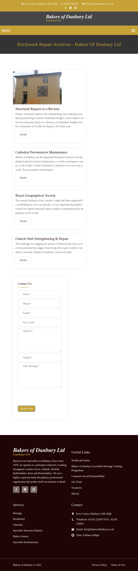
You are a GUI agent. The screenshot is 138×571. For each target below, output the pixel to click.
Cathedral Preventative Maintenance (41, 152)
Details (23, 134)
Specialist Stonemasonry (26, 542)
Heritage (17, 513)
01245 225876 (69, 3)
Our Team (76, 481)
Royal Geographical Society (35, 195)
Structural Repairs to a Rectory (37, 109)
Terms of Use (118, 565)
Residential (19, 519)
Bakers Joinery (21, 536)
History (75, 493)
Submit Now (26, 408)
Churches (18, 524)
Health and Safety (80, 460)
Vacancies (76, 487)
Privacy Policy (99, 565)
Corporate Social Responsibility (88, 476)
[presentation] (42, 395)
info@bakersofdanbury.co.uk (97, 3)
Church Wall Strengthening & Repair (42, 239)
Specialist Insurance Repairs (27, 530)
